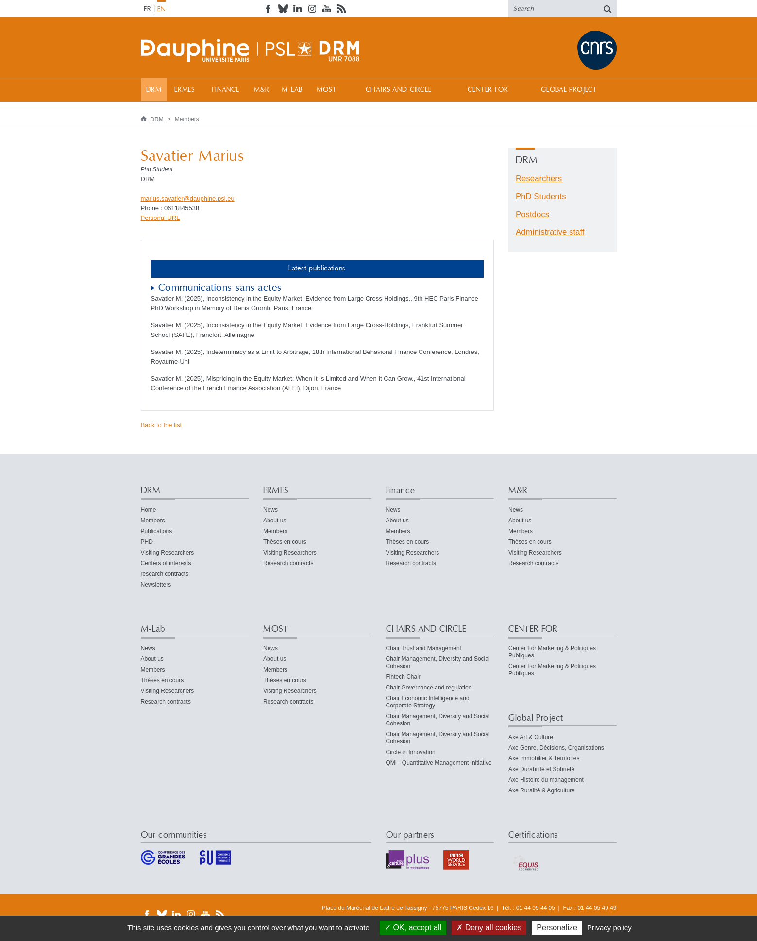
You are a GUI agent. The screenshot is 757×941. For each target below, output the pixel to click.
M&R (261, 89)
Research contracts (288, 563)
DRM (154, 89)
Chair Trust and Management (423, 648)
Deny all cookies (488, 928)
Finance (225, 89)
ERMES (184, 89)
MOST (326, 89)
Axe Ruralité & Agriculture (541, 790)
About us (274, 520)
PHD (147, 541)
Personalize (557, 928)
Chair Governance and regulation (429, 687)
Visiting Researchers (167, 552)
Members (187, 119)
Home (148, 509)
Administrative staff (550, 231)
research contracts (165, 574)
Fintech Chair (403, 676)
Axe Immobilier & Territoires (543, 758)
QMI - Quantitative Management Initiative (439, 762)
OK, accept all (413, 928)
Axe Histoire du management (546, 779)
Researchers (539, 178)
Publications (156, 531)
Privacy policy (609, 928)
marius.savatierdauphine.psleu (188, 198)
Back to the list (161, 425)
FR (147, 9)
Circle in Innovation (411, 752)
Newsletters (156, 584)
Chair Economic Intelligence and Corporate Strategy (428, 702)
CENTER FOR (488, 89)
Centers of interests (166, 563)
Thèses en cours (284, 541)
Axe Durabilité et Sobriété (541, 769)
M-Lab (292, 89)
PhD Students (541, 196)
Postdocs (532, 214)
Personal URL (160, 217)
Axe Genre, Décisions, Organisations (556, 747)
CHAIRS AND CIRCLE (398, 89)
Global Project (569, 89)
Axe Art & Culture (530, 737)
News (270, 509)
